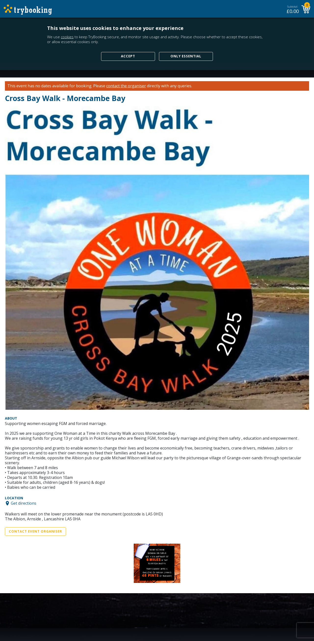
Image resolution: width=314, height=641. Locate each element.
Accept (128, 56)
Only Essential (185, 56)
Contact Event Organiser (35, 531)
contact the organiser (126, 86)
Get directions (23, 503)
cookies (67, 36)
